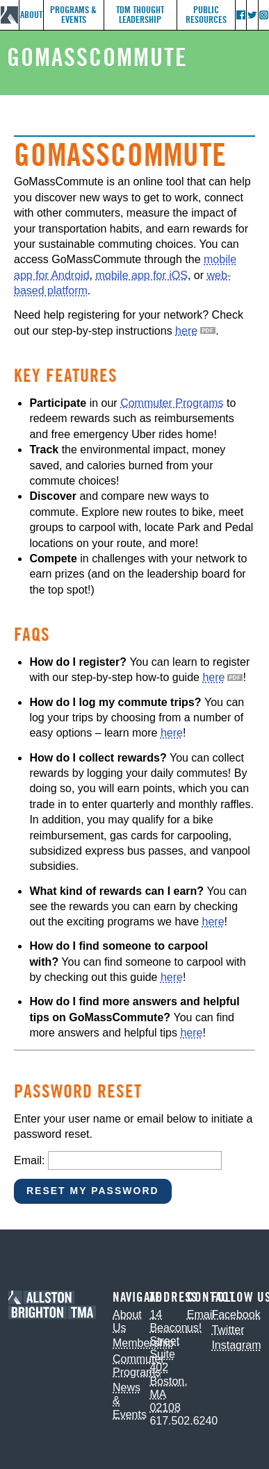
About (31, 15)
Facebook (235, 1314)
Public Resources (206, 15)
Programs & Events (73, 15)
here (186, 331)
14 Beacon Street (168, 1328)
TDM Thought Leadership (140, 15)
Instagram (236, 1345)
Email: (29, 1160)
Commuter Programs (171, 403)
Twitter (227, 1330)
